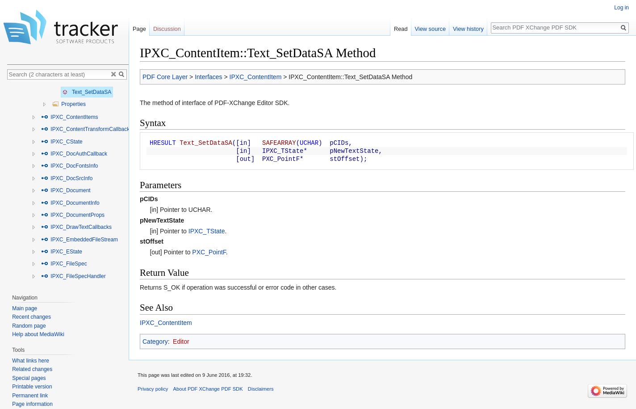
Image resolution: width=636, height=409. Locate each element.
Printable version (32, 387)
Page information (32, 404)
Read (401, 28)
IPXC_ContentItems (69, 117)
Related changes (32, 369)
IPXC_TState (206, 231)
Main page (24, 308)
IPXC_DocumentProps (73, 215)
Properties (69, 104)
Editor (181, 341)
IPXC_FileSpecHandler (73, 276)
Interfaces (208, 76)
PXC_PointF (209, 252)
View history (468, 28)
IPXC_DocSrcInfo (66, 178)
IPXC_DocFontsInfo (69, 165)
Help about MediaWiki (38, 334)
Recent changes (31, 317)
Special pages (29, 378)
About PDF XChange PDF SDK (208, 389)
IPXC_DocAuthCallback (74, 153)
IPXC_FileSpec (64, 263)
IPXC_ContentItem (256, 76)
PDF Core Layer (165, 76)
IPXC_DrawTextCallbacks (76, 227)
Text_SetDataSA (87, 92)
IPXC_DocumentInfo (70, 203)
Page (139, 28)
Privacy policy (153, 389)
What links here (30, 361)
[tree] (68, 184)
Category (155, 341)
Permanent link (30, 395)
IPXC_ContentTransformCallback (85, 129)
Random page (29, 326)
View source (430, 28)
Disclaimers (261, 389)
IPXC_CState (62, 141)
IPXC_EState (61, 251)
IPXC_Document (66, 190)
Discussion (167, 28)
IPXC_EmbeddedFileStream (79, 239)
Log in (621, 7)
